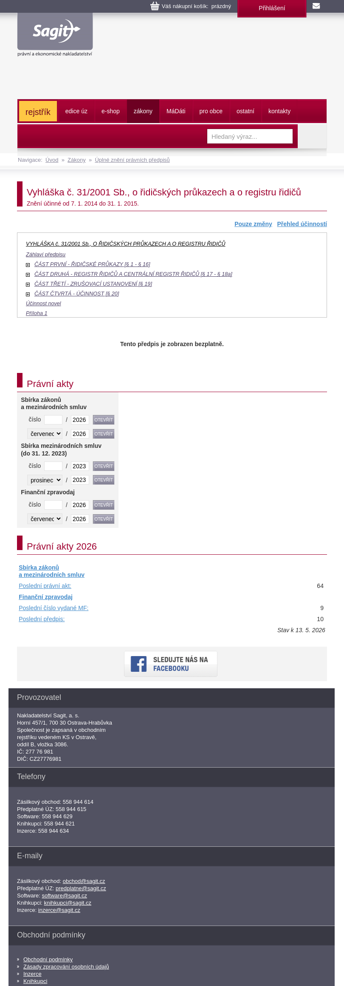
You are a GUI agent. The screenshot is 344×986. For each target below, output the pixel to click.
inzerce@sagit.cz (59, 910)
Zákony (77, 160)
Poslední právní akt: (45, 585)
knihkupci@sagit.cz (67, 903)
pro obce (211, 111)
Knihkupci (35, 981)
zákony (143, 111)
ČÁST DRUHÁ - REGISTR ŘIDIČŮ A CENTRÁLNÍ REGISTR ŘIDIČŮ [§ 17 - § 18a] (133, 274)
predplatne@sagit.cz (81, 888)
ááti (175, 111)
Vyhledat (312, 136)
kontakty (279, 111)
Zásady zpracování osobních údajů (66, 966)
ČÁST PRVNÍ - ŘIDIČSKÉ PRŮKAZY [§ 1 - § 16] (92, 264)
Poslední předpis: (42, 619)
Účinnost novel (43, 304)
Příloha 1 (36, 313)
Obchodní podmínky (48, 959)
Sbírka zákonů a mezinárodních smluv (52, 571)
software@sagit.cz (64, 895)
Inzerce (32, 974)
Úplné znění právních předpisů (132, 160)
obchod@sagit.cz (84, 881)
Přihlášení (272, 8)
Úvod (51, 160)
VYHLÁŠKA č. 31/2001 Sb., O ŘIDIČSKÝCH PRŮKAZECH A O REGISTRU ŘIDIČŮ (126, 244)
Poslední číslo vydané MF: (53, 608)
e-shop (111, 111)
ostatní (245, 111)
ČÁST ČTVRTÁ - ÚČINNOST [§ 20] (76, 294)
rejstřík (38, 112)
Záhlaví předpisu (45, 255)
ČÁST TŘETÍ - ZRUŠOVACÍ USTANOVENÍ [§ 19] (93, 284)
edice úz (76, 111)
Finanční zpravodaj (46, 596)
